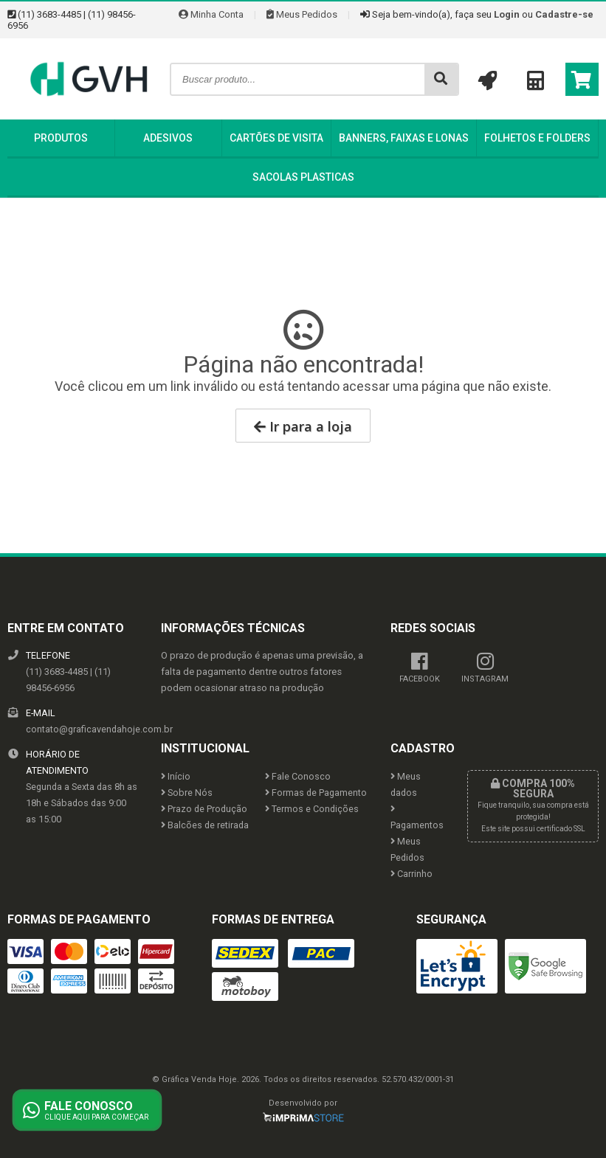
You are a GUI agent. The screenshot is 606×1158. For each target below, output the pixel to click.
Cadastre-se (564, 14)
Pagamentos (417, 818)
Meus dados (405, 784)
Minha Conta (211, 14)
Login (507, 14)
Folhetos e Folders (537, 138)
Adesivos (168, 138)
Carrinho (411, 873)
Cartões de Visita (276, 138)
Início (175, 776)
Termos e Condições (312, 808)
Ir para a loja (303, 426)
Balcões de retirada (205, 825)
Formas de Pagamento (316, 792)
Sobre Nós (187, 792)
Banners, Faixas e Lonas (404, 138)
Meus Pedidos (301, 14)
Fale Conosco (298, 776)
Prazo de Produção (204, 808)
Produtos (61, 138)
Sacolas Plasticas (303, 177)
